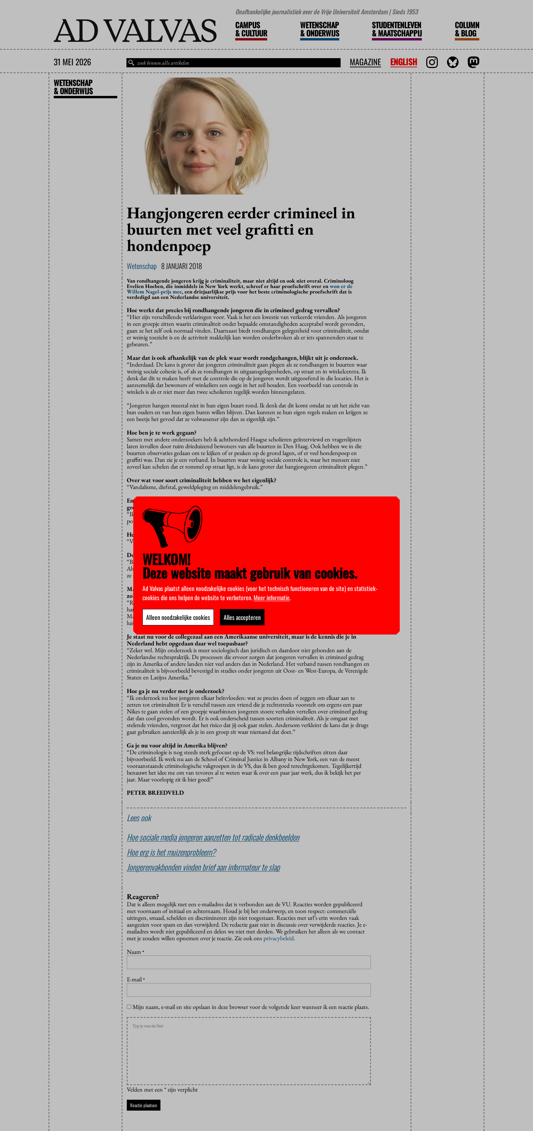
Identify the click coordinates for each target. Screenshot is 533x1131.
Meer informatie (272, 597)
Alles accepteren (242, 617)
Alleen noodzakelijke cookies (178, 617)
